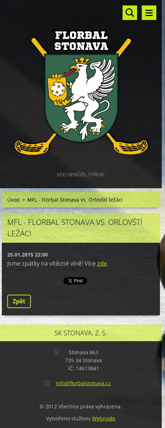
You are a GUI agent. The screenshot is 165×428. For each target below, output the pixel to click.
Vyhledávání (130, 12)
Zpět (19, 301)
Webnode (103, 418)
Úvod (13, 199)
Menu (149, 12)
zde (102, 263)
